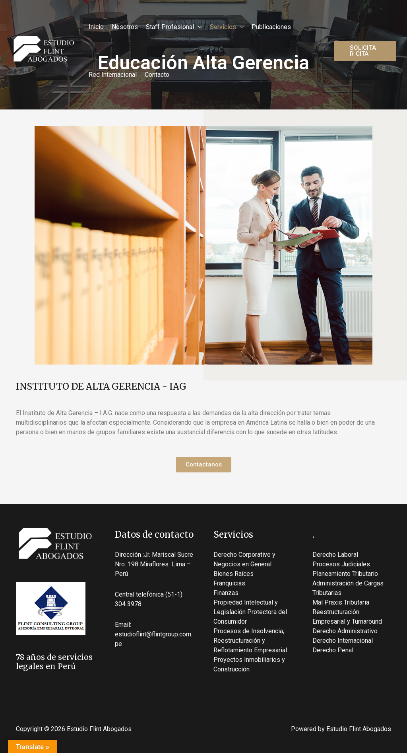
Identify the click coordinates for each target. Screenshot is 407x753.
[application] (198, 27)
